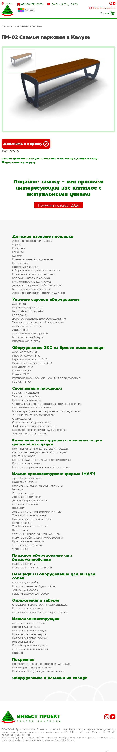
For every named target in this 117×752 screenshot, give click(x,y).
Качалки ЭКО (21, 370)
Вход (96, 8)
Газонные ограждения (27, 608)
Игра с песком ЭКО (26, 355)
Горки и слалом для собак (30, 593)
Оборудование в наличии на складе (49, 678)
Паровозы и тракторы (27, 307)
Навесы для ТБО (23, 641)
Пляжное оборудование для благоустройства (42, 557)
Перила (17, 652)
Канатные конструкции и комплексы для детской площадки (57, 442)
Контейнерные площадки (29, 645)
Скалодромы (21, 418)
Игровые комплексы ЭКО (29, 359)
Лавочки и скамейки (28, 26)
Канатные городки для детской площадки (41, 467)
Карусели (19, 248)
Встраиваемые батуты (27, 337)
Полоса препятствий (26, 400)
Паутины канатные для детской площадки (41, 448)
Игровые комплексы (26, 340)
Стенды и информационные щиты (36, 533)
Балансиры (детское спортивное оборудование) (46, 411)
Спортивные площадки (37, 388)
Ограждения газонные (27, 545)
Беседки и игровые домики (31, 277)
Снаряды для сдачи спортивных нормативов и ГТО (47, 403)
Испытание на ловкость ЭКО (32, 363)
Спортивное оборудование (31, 422)
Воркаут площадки (25, 392)
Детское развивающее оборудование (39, 318)
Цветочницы (20, 530)
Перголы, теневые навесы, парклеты (37, 485)
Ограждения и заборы (35, 600)
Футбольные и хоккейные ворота (34, 426)
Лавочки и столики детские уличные (37, 511)
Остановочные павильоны (30, 649)
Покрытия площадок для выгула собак (38, 671)
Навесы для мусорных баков (32, 519)
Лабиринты (20, 329)
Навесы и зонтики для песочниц (34, 274)
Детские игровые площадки (42, 236)
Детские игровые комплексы (32, 240)
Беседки (18, 489)
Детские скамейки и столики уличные (38, 292)
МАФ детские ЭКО (25, 351)
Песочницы (20, 263)
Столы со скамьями (26, 504)
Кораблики (19, 314)
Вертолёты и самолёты (28, 311)
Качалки (18, 251)
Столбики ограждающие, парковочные (39, 612)
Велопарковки (22, 522)
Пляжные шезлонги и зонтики (32, 567)
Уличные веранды (24, 493)
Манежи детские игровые (30, 333)
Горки (16, 244)
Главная (7, 26)
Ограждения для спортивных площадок (39, 604)
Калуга (8, 3)
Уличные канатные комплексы (33, 414)
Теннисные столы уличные (30, 433)
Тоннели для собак (25, 589)
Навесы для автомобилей (29, 637)
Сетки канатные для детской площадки (39, 452)
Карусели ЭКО (22, 366)
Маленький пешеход (26, 326)
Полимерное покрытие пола (32, 667)
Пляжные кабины (23, 563)
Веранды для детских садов (31, 289)
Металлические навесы (28, 623)
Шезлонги (18, 507)
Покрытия (23, 659)
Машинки (19, 303)
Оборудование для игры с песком (36, 270)
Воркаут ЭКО (21, 381)
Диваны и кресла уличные (30, 500)
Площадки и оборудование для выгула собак (53, 576)
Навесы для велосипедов (29, 630)
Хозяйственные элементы (29, 526)
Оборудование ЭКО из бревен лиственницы (58, 347)
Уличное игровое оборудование (46, 299)
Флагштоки (20, 548)
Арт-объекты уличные (26, 478)
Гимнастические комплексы (32, 281)
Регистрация (107, 8)
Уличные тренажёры (26, 396)
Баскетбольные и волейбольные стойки (39, 429)
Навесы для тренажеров (29, 634)
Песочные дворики (25, 266)
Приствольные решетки (28, 541)
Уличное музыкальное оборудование (38, 322)
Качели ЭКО (20, 374)
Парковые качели (24, 481)
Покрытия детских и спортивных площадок (41, 663)
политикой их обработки (59, 740)
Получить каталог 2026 (58, 205)
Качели (17, 255)
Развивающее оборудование (32, 259)
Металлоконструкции (35, 619)
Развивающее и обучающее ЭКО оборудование (46, 377)
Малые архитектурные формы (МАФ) (53, 474)
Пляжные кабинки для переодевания (37, 537)
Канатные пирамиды (26, 463)
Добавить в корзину (26, 144)
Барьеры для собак (25, 582)
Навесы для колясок (26, 626)
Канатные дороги (24, 456)
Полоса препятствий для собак (33, 586)
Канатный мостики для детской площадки (41, 459)
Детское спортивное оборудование (37, 285)
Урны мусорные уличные (29, 515)
